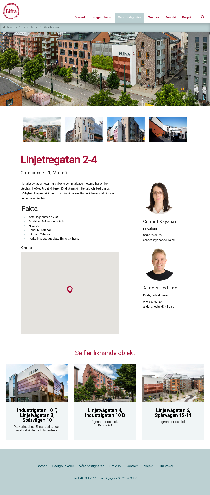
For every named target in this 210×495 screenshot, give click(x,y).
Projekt (187, 17)
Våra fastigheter (129, 17)
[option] (42, 129)
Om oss (153, 17)
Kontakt (170, 17)
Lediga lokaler (101, 17)
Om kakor (165, 466)
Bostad (79, 17)
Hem (9, 27)
